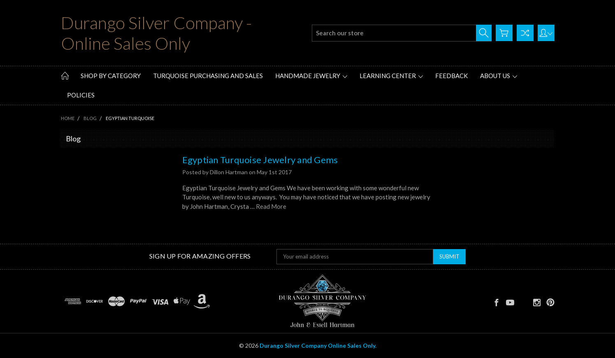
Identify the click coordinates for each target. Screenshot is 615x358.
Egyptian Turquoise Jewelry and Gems (260, 159)
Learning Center (391, 75)
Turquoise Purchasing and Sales (208, 75)
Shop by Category (111, 75)
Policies (81, 95)
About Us (498, 75)
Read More (271, 206)
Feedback (451, 75)
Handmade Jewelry (311, 75)
